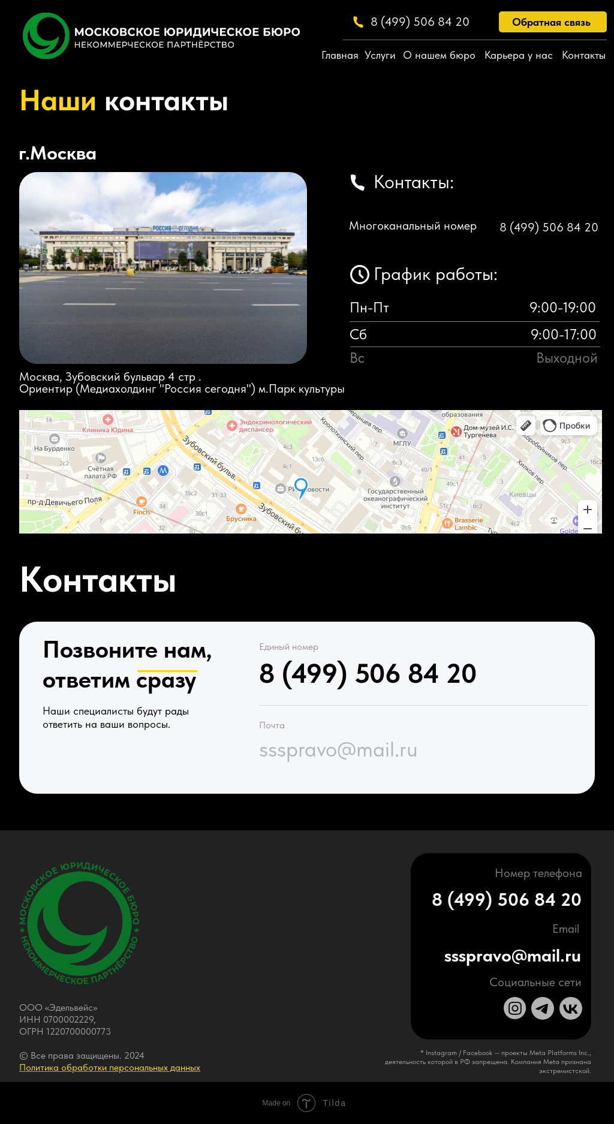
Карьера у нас (518, 55)
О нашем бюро (439, 55)
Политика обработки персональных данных (109, 1067)
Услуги (380, 55)
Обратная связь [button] (551, 22)
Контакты (584, 55)
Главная (340, 55)
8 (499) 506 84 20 (420, 21)
